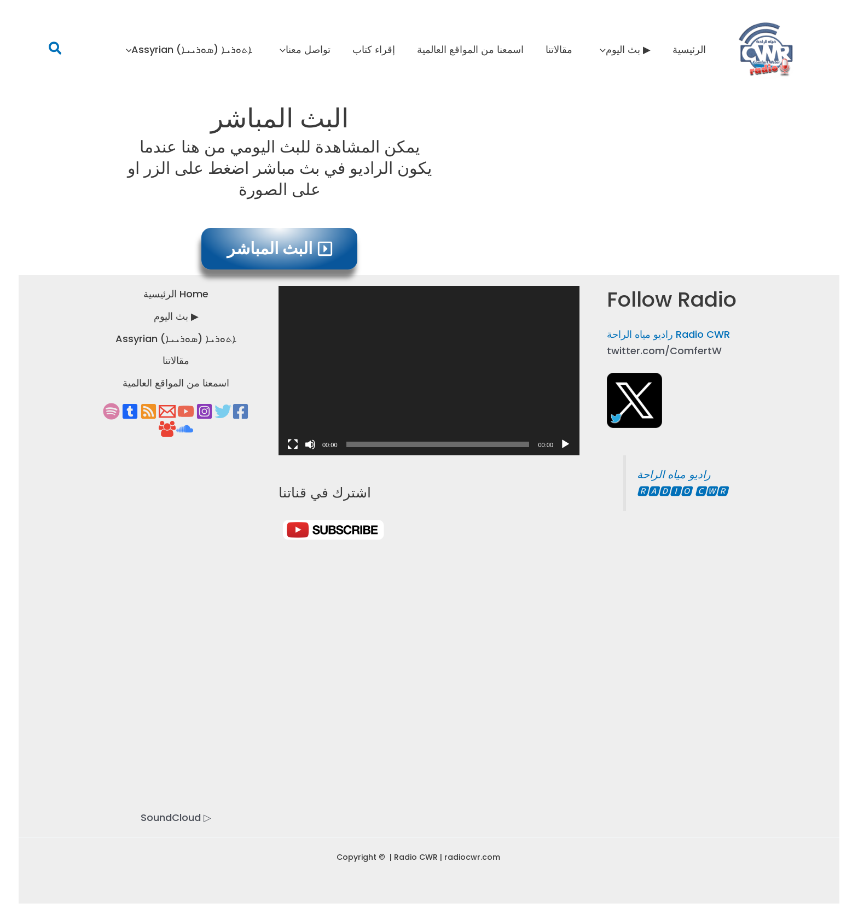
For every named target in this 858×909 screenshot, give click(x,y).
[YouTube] (185, 411)
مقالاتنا (176, 360)
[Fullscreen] (292, 444)
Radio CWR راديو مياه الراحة (668, 334)
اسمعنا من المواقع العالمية (176, 383)
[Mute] (310, 444)
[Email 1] (167, 411)
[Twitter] (223, 411)
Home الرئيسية (175, 294)
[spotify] (111, 411)
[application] (603, 50)
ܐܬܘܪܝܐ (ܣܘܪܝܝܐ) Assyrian (175, 338)
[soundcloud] (184, 428)
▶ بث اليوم (176, 316)
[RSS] (148, 411)
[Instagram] (204, 411)
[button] (55, 50)
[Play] (565, 444)
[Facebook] (240, 411)
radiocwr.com (472, 857)
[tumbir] (129, 411)
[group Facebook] (167, 428)
